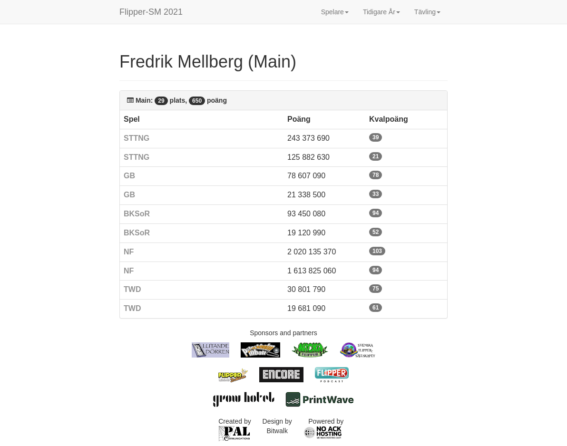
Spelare (335, 12)
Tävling (427, 12)
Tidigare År (381, 12)
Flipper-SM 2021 (151, 12)
